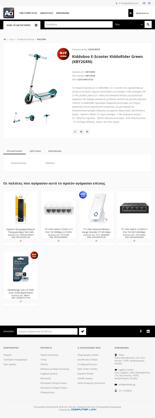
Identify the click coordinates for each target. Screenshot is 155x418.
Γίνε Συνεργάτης (28, 13)
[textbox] (79, 24)
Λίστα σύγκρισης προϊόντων (91, 383)
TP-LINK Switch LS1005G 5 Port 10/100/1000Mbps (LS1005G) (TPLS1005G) (134, 232)
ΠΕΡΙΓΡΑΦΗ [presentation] (35, 151)
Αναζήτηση (46, 13)
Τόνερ (43, 359)
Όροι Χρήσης (9, 364)
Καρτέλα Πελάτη (85, 373)
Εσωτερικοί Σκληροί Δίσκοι (53, 387)
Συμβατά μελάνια (48, 373)
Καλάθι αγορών (85, 378)
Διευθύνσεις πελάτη (87, 359)
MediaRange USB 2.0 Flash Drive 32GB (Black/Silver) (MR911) (21, 292)
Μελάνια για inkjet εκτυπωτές (54, 368)
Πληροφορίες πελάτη (88, 354)
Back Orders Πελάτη (87, 368)
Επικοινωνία (62, 13)
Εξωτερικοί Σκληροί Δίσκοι (53, 383)
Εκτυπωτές (45, 378)
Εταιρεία (7, 354)
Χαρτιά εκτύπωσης (49, 354)
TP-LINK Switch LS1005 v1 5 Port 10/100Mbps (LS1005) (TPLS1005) (59, 232)
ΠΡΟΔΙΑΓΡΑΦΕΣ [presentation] (14, 151)
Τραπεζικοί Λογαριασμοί (15, 359)
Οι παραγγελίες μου (87, 364)
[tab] (14, 151)
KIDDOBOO (94, 49)
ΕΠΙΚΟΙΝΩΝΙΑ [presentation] (54, 151)
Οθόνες (44, 364)
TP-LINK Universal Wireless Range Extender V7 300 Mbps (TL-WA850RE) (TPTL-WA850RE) (96, 233)
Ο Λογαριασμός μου (128, 3)
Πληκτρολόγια (47, 392)
